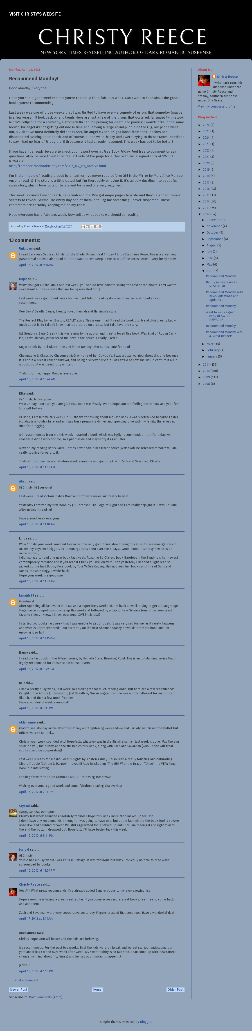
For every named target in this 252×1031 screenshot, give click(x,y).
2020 (207, 163)
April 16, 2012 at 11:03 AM (37, 467)
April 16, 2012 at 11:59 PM (37, 871)
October (213, 232)
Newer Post (18, 990)
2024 (207, 138)
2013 (206, 208)
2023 (206, 144)
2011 (206, 365)
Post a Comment (26, 980)
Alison (23, 481)
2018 (207, 176)
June (210, 258)
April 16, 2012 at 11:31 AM (37, 581)
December (215, 220)
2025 (206, 131)
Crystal (24, 806)
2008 (207, 384)
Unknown (26, 248)
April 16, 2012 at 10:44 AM (37, 379)
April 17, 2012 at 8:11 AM (36, 919)
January (212, 356)
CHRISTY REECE (123, 37)
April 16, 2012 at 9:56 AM (36, 265)
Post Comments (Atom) (45, 997)
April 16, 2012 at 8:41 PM (36, 836)
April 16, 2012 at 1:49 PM (36, 669)
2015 (206, 195)
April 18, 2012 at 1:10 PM (36, 971)
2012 (206, 214)
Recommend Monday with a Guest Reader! (224, 334)
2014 (207, 201)
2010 (207, 371)
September (215, 239)
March (211, 344)
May (210, 264)
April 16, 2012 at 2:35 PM (36, 708)
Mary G (24, 850)
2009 (207, 377)
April (210, 271)
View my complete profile (216, 106)
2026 (207, 125)
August (212, 245)
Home (97, 990)
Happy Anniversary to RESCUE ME (221, 284)
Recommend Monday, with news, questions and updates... (224, 296)
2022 (206, 150)
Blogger (145, 1022)
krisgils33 (26, 595)
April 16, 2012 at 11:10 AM (37, 524)
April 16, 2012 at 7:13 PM (36, 792)
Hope (23, 279)
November (215, 226)
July (210, 252)
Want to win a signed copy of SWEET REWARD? (220, 316)
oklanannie (27, 722)
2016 (207, 189)
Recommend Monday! (221, 276)
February (213, 350)
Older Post (175, 990)
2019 (207, 170)
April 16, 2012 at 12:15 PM (37, 638)
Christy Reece (29, 884)
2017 (206, 182)
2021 (206, 157)
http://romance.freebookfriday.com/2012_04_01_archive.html (57, 166)
